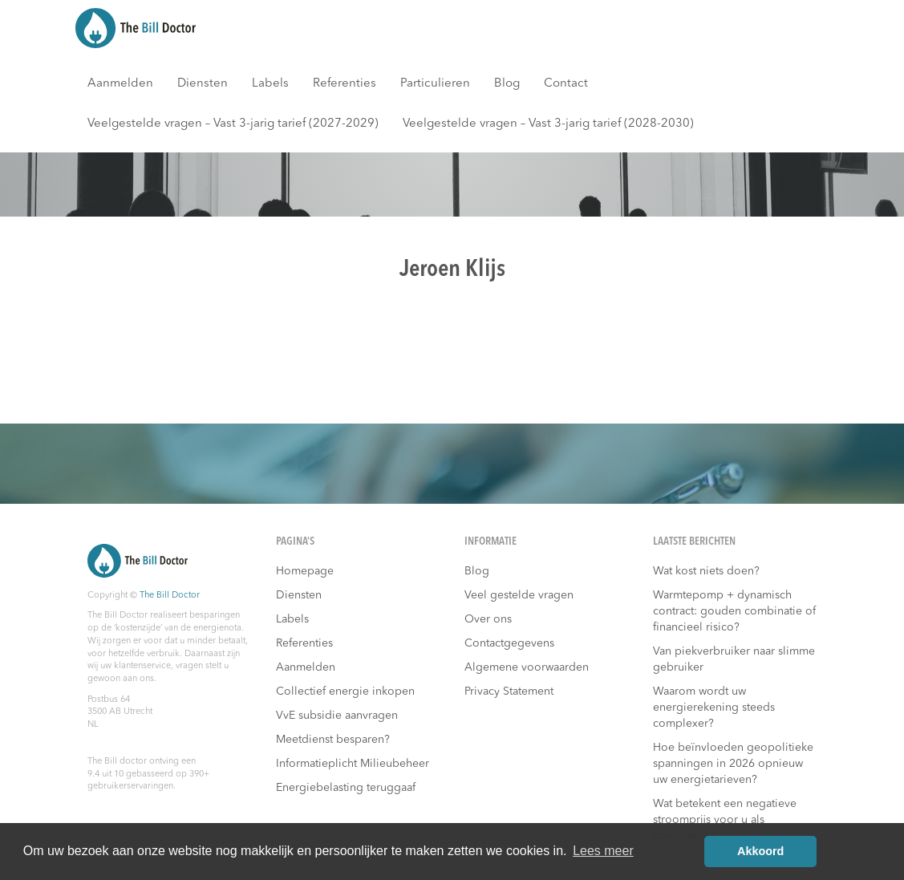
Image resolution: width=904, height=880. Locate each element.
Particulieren (435, 84)
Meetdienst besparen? (333, 739)
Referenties (344, 84)
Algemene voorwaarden (526, 667)
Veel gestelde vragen (519, 595)
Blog (507, 84)
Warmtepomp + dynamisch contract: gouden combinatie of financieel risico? (734, 611)
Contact (566, 84)
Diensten (202, 84)
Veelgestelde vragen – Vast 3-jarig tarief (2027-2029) (233, 124)
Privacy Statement (508, 691)
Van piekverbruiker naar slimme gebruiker (734, 659)
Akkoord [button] (760, 851)
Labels (270, 84)
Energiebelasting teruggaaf (346, 787)
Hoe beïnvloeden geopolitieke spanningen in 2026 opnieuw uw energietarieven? (733, 763)
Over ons (488, 619)
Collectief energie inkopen (345, 691)
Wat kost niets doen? (706, 571)
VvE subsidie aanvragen (337, 715)
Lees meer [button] (603, 851)
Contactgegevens (509, 643)
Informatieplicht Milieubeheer (352, 763)
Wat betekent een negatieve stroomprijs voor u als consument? (725, 819)
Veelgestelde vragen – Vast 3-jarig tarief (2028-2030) (548, 124)
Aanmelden (120, 84)
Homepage (305, 571)
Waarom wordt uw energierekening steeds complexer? (714, 707)
